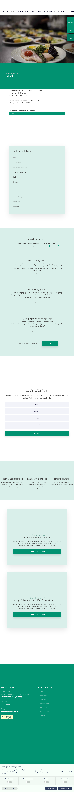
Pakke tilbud (63, 11)
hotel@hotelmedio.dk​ (54, 246)
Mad (12, 11)
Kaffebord (16, 207)
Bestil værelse (49, 11)
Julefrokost (16, 202)
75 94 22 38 (5, 704)
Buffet (15, 177)
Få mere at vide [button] (9, 788)
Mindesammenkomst (20, 187)
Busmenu (16, 192)
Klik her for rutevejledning (11, 697)
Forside (5, 11)
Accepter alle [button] (65, 788)
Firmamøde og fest (19, 197)
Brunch (15, 182)
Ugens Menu (17, 162)
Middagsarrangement (20, 167)
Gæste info (36, 11)
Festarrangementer (19, 172)
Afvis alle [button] (51, 788)
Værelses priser (23, 11)
